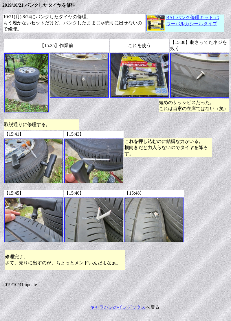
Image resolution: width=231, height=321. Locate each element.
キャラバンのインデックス (118, 307)
